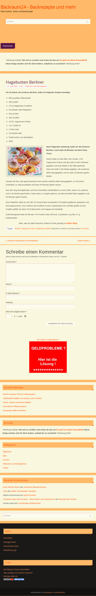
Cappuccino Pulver (28, 228)
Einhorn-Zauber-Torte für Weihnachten (19, 394)
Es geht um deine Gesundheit (73, 60)
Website (9, 302)
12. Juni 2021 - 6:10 (15, 86)
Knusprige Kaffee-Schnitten (14, 410)
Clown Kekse (84, 241)
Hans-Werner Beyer (11, 487)
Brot (4, 456)
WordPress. (60, 592)
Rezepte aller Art (11, 576)
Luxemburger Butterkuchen (29, 503)
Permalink (85, 228)
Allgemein (7, 451)
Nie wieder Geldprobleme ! (48, 340)
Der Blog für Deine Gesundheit (16, 569)
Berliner (17, 228)
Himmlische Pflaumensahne (14, 406)
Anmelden (8, 538)
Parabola (49, 592)
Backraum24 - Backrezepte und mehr (38, 7)
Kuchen (6, 460)
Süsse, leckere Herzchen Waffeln (17, 402)
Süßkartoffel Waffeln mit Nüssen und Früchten (22, 398)
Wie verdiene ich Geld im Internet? (18, 573)
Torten (5, 468)
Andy (5, 491)
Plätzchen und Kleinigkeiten (36, 86)
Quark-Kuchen (30, 495)
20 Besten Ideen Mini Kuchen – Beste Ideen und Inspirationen (29, 499)
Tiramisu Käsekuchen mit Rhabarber (22, 241)
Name (9, 284)
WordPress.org (10, 550)
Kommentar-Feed (11, 546)
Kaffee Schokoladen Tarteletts (23, 491)
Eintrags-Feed (9, 542)
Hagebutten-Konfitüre (43, 228)
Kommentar (11, 262)
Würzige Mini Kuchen (68, 499)
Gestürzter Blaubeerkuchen (34, 487)
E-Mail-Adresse (13, 293)
